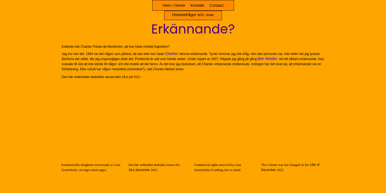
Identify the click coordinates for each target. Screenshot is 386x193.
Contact (217, 5)
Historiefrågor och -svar (193, 14)
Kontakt (197, 5)
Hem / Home (174, 5)
